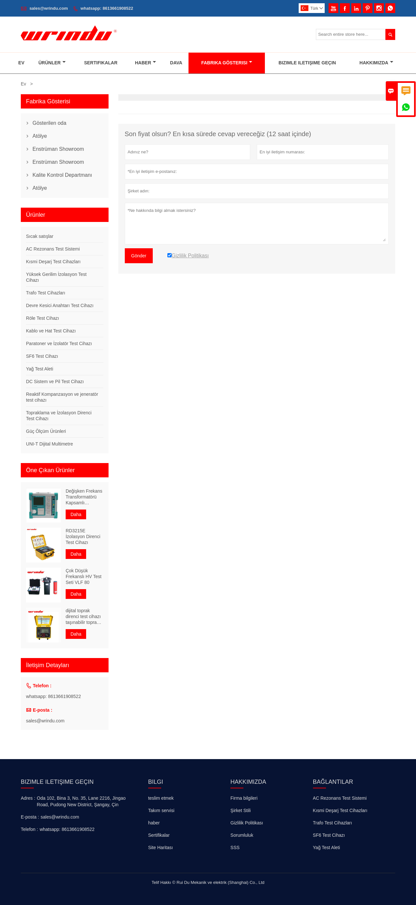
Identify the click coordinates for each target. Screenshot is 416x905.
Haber (145, 62)
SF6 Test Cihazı (42, 356)
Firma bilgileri (243, 798)
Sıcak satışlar (39, 236)
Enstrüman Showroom (58, 149)
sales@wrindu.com (49, 8)
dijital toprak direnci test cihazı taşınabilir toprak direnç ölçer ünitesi (83, 616)
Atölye (39, 136)
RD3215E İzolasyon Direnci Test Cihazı (83, 536)
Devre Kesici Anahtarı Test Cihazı (60, 305)
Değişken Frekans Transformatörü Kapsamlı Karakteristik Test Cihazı (84, 497)
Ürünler (51, 62)
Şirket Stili (240, 810)
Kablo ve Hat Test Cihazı (51, 330)
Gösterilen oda (49, 123)
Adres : (28, 798)
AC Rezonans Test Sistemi (53, 249)
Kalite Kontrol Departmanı (62, 175)
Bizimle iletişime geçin (57, 782)
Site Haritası (160, 847)
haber (154, 822)
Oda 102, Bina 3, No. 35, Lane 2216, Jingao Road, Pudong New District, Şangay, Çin (81, 801)
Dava (176, 62)
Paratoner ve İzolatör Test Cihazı (59, 343)
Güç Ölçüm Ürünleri (46, 431)
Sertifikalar (101, 62)
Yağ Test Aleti (39, 368)
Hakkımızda (376, 62)
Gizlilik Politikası (246, 822)
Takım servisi (161, 810)
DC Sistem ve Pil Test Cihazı (55, 381)
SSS (235, 847)
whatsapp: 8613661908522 (107, 8)
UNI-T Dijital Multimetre (49, 443)
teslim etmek (161, 798)
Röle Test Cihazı (42, 318)
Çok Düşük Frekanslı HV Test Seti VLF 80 (83, 576)
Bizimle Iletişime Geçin (307, 62)
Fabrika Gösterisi (226, 62)
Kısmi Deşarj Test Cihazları (53, 261)
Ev (21, 62)
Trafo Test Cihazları (45, 292)
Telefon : (29, 829)
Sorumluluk (241, 835)
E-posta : (30, 817)
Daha (76, 514)
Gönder (139, 255)
